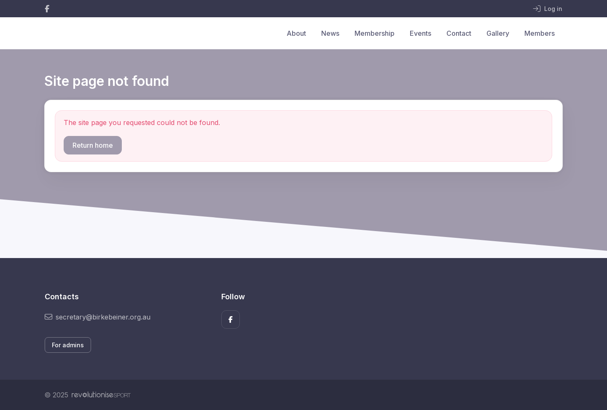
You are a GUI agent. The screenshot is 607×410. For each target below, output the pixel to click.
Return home (93, 145)
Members (539, 33)
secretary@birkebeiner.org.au (97, 317)
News (330, 33)
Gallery (497, 33)
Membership (375, 33)
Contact (458, 33)
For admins (68, 345)
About (296, 33)
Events (420, 33)
